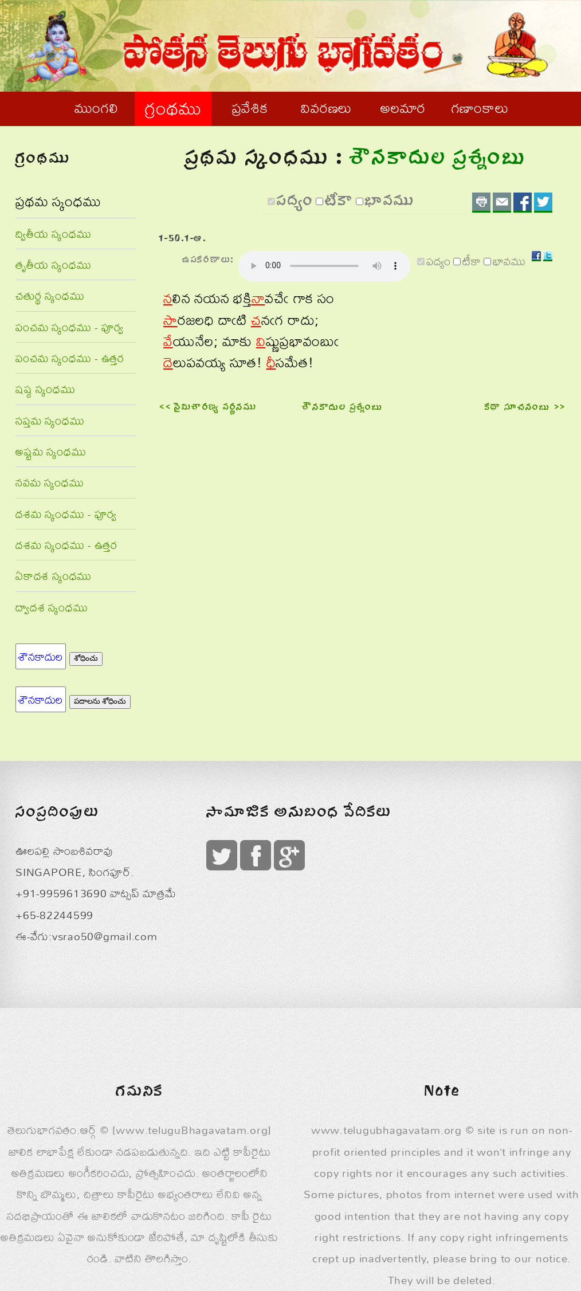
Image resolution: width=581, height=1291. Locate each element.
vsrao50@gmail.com (105, 936)
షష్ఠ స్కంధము (45, 389)
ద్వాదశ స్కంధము (51, 607)
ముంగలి (96, 107)
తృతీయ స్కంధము (53, 264)
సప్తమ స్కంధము (49, 420)
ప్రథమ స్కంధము (58, 201)
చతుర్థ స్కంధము (49, 295)
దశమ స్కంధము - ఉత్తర (66, 544)
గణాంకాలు (480, 107)
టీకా (339, 202)
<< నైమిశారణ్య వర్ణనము (208, 408)
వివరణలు (326, 107)
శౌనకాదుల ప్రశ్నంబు (342, 408)
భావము (390, 202)
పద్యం (295, 202)
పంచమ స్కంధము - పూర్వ (69, 327)
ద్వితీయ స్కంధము (53, 233)
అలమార (403, 107)
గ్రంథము (173, 108)
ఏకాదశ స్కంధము (53, 575)
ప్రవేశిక (250, 107)
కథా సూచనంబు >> (525, 408)
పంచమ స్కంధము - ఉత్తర (69, 358)
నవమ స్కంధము (49, 482)
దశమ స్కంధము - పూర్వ (66, 514)
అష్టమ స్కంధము (50, 451)
